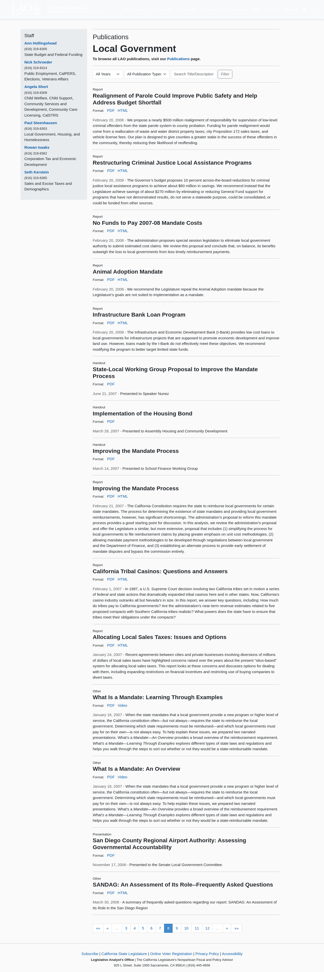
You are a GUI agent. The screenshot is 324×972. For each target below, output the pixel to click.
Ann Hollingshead (40, 43)
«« (98, 928)
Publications (162, 9)
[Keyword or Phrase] (194, 74)
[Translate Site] (305, 9)
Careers (271, 9)
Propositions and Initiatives (224, 9)
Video (122, 705)
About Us (291, 9)
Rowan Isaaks (36, 147)
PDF (111, 110)
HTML (123, 110)
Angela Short (36, 86)
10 (186, 928)
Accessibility (232, 954)
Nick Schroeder (38, 62)
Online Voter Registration (171, 954)
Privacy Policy (207, 954)
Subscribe (90, 954)
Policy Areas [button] (133, 9)
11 (197, 928)
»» (236, 928)
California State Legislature (124, 954)
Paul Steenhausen (40, 123)
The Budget (187, 9)
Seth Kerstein (36, 172)
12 (207, 928)
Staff (256, 9)
